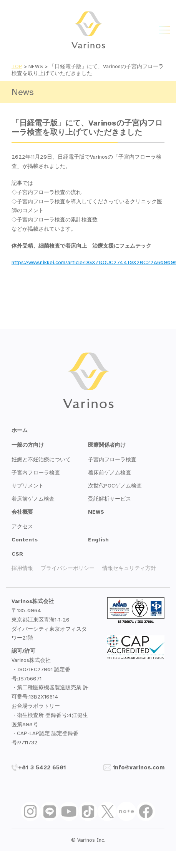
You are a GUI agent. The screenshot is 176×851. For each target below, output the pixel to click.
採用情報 (22, 568)
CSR (17, 554)
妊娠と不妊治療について (41, 459)
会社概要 (22, 512)
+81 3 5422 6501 (39, 767)
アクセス (22, 526)
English (98, 539)
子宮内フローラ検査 (36, 472)
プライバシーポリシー (68, 568)
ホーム (20, 430)
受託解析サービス (109, 499)
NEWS (96, 512)
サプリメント (28, 485)
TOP (17, 66)
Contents (25, 539)
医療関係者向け (107, 445)
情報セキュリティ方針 (129, 568)
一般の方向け (28, 445)
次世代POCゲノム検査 (115, 485)
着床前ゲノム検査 (33, 499)
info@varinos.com (133, 767)
